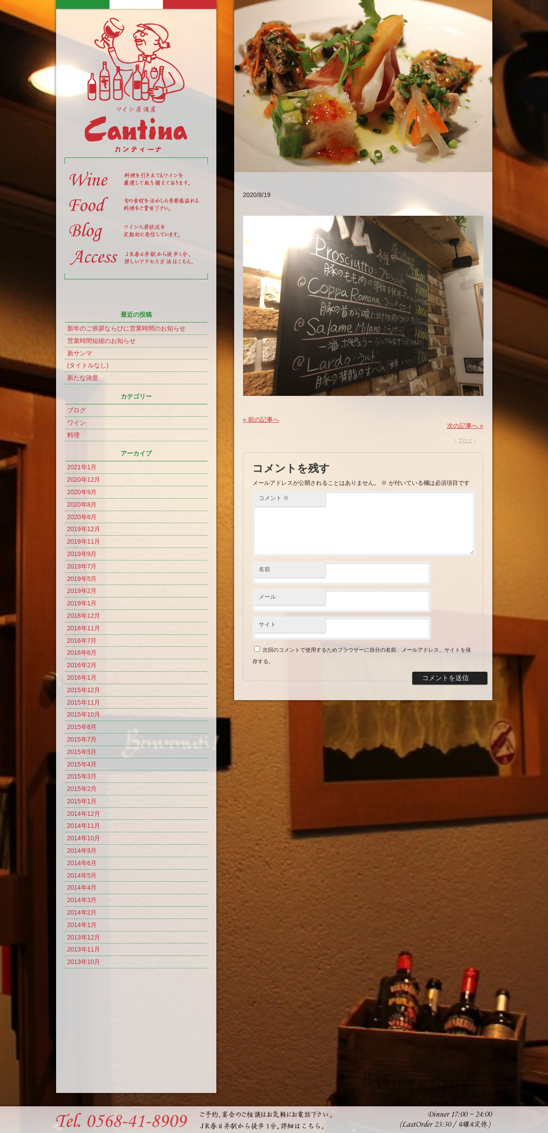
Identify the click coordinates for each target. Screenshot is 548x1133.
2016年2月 (82, 665)
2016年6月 (82, 652)
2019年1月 (82, 603)
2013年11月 (84, 949)
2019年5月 (82, 578)
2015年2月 (82, 788)
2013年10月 (84, 961)
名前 (264, 580)
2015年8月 (82, 726)
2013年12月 (84, 937)
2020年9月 (82, 492)
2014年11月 (84, 825)
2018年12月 (84, 615)
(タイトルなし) (88, 365)
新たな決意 (82, 377)
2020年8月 (82, 504)
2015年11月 (84, 702)
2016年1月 (82, 677)
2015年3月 (82, 776)
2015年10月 (84, 714)
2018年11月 (84, 628)
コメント (274, 498)
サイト (267, 635)
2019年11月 (84, 541)
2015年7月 (82, 739)
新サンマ (79, 353)
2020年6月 (82, 516)
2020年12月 (84, 479)
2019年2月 (82, 590)
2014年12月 (84, 813)
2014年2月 (82, 912)
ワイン (76, 422)
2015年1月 (82, 801)
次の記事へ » (465, 425)
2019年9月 (82, 553)
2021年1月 (82, 467)
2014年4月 (82, 887)
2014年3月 (82, 899)
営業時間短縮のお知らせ (101, 340)
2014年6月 (82, 863)
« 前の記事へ (261, 419)
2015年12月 (84, 690)
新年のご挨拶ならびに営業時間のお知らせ (126, 328)
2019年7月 (82, 566)
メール (267, 607)
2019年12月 (84, 528)
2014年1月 (82, 924)
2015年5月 (82, 751)
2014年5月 (82, 875)
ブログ (76, 410)
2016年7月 (82, 640)
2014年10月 (84, 838)
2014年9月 (82, 850)
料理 (73, 435)
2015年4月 (82, 764)
